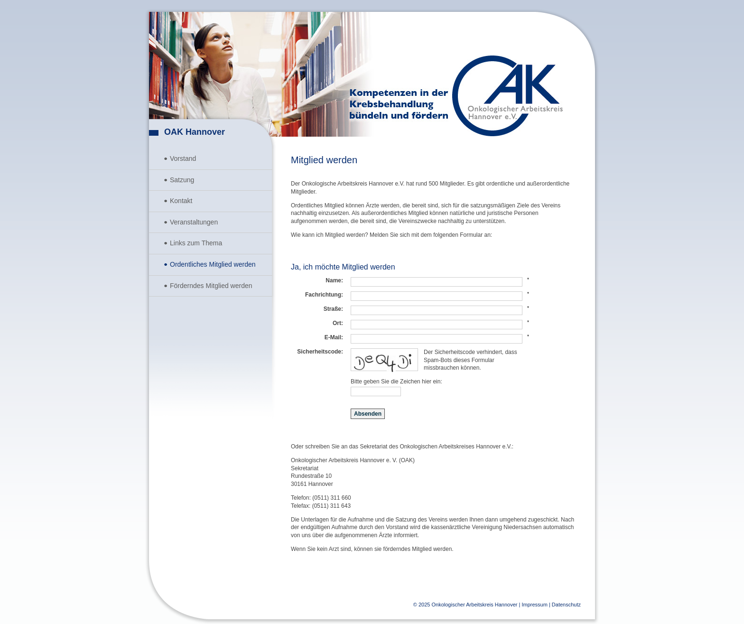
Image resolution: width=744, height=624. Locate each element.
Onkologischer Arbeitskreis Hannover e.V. (507, 96)
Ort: (338, 323)
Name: (334, 280)
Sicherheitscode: (320, 351)
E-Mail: (334, 337)
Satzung (182, 180)
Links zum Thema (196, 243)
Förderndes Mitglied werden (211, 285)
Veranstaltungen (194, 222)
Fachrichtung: (324, 294)
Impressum (534, 604)
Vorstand (183, 158)
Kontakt (181, 201)
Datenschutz (566, 604)
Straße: (333, 309)
